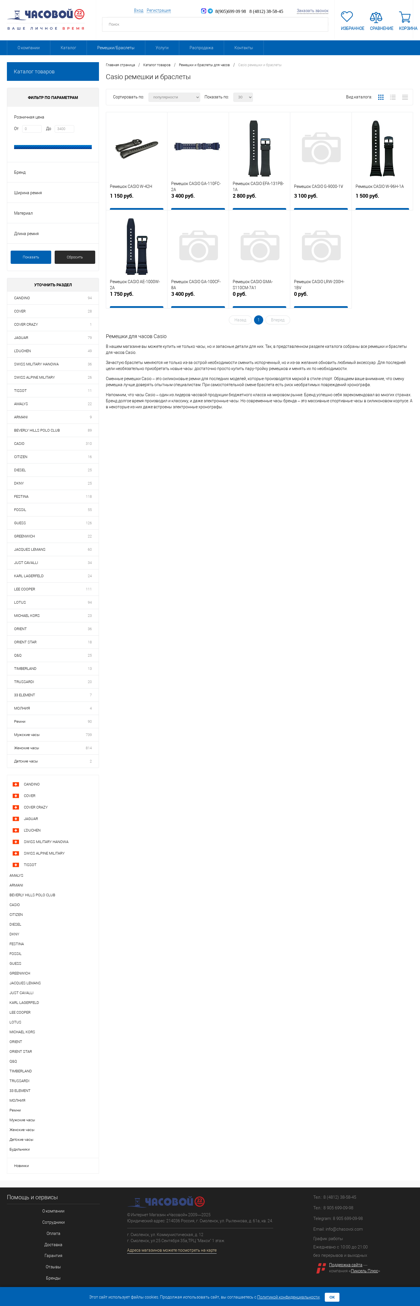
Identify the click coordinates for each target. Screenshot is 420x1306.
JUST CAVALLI (26, 562)
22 (90, 404)
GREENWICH (24, 536)
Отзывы (48, 1258)
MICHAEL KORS (27, 615)
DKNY (19, 483)
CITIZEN (20, 457)
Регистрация (159, 10)
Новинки (21, 1166)
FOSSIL (20, 510)
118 (89, 496)
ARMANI (21, 417)
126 (89, 523)
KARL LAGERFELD (29, 576)
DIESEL (20, 470)
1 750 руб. (136, 298)
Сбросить (75, 257)
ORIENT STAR (25, 642)
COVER (20, 311)
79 (90, 337)
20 (90, 682)
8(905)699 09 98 (227, 11)
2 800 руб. (259, 200)
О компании (29, 47)
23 (90, 615)
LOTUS (20, 602)
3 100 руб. (321, 200)
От (16, 128)
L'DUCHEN (22, 351)
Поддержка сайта (345, 1265)
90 (90, 721)
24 (90, 576)
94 (90, 298)
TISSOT (20, 390)
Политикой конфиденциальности (288, 1297)
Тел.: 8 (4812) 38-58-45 (334, 1197)
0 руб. (259, 298)
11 (90, 390)
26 (90, 377)
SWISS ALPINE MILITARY (34, 377)
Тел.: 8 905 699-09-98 (333, 1207)
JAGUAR (21, 337)
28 (90, 311)
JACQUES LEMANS (29, 549)
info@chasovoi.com (344, 1229)
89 (90, 430)
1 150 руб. (136, 200)
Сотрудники (48, 1220)
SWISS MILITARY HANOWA (36, 364)
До (48, 128)
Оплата (48, 1229)
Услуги (162, 47)
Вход (138, 10)
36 (90, 364)
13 (90, 668)
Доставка (48, 1239)
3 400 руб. (198, 200)
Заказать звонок (313, 10)
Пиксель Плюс (364, 1271)
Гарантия (48, 1248)
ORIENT (20, 629)
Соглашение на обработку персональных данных (48, 1277)
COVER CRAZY (26, 324)
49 (90, 351)
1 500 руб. (382, 200)
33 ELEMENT (24, 695)
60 (90, 549)
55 (90, 510)
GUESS (20, 523)
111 (89, 589)
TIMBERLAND (25, 668)
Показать (31, 257)
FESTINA (21, 496)
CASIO (19, 443)
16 (90, 457)
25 (90, 470)
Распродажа (201, 47)
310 (89, 443)
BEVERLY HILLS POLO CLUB (37, 430)
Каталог (68, 47)
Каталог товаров (53, 71)
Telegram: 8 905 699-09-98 (338, 1218)
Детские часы (26, 761)
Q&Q (18, 655)
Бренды (48, 1267)
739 (89, 735)
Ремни (19, 721)
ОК (332, 1297)
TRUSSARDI (24, 682)
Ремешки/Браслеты (116, 47)
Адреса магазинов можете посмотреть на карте (172, 1250)
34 (90, 562)
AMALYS (21, 404)
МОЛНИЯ (22, 708)
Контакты (243, 47)
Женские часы (26, 748)
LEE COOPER (24, 589)
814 (89, 748)
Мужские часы (27, 735)
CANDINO (22, 298)
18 (90, 642)
